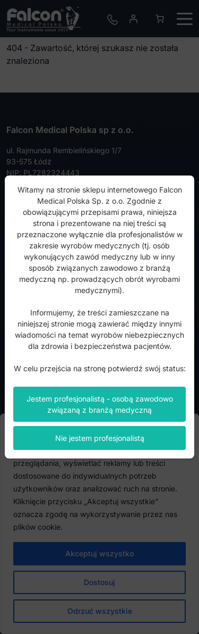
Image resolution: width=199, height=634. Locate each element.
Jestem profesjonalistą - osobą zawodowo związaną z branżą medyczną (100, 404)
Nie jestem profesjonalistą (99, 438)
